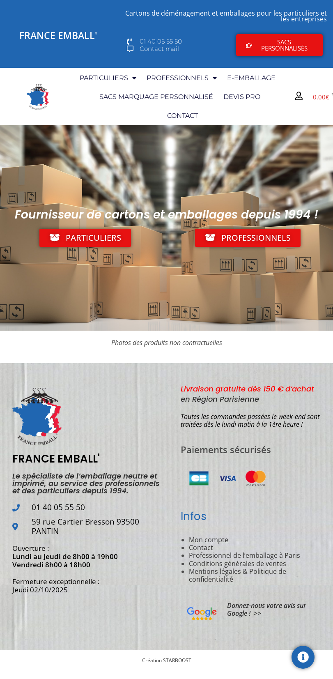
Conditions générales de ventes (237, 563)
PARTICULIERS (108, 78)
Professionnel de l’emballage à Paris (244, 555)
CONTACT (182, 116)
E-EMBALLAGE (251, 78)
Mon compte (208, 539)
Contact (201, 547)
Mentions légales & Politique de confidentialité (237, 575)
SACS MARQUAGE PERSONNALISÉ (156, 97)
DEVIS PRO (241, 97)
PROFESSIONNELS (182, 78)
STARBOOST (177, 660)
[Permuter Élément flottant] (303, 657)
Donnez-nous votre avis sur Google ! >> (266, 609)
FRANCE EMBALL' (58, 35)
